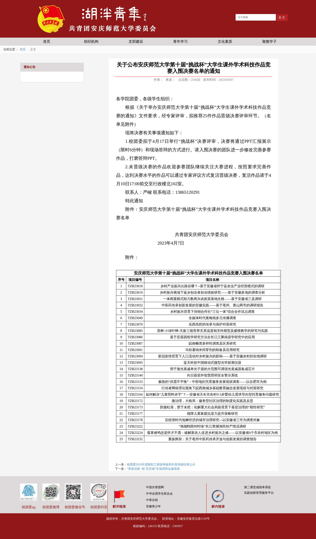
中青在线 (151, 500)
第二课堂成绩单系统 (257, 487)
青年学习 (180, 42)
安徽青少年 (152, 506)
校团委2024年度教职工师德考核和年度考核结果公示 (161, 464)
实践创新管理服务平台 (258, 492)
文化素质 (225, 42)
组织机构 (91, 42)
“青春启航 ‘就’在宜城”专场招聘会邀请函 (153, 468)
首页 (46, 42)
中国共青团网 (154, 487)
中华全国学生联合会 (158, 493)
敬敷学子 (269, 42)
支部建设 (136, 42)
